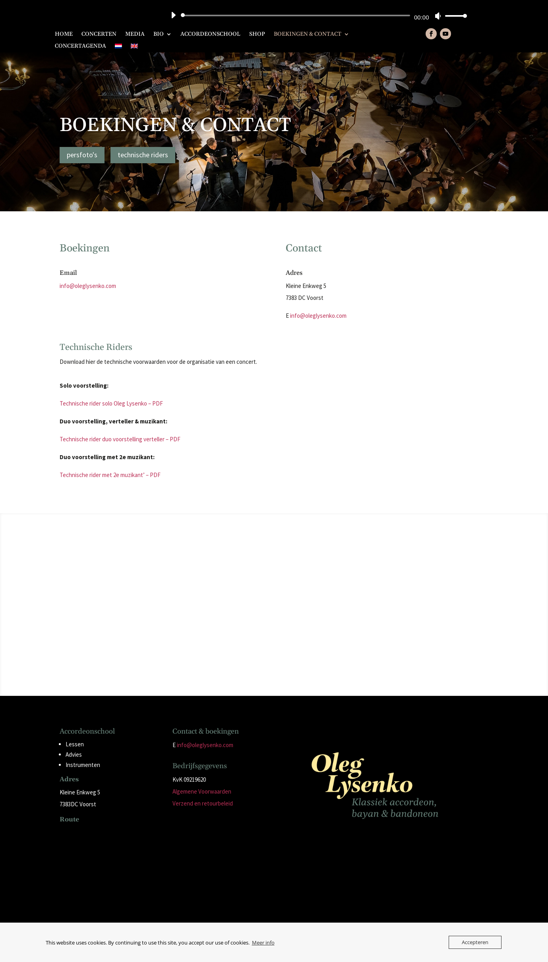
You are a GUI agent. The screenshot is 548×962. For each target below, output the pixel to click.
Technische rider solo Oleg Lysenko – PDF (111, 403)
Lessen (75, 744)
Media (135, 34)
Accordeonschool (210, 34)
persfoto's (82, 154)
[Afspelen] (173, 15)
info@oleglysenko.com (88, 286)
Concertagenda (80, 46)
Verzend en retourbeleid (202, 803)
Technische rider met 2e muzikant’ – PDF (110, 475)
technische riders (143, 154)
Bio (158, 34)
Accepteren (475, 942)
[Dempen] (437, 15)
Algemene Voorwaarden (201, 791)
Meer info (263, 942)
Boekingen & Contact (307, 34)
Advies (74, 754)
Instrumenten (83, 765)
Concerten (98, 34)
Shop (257, 34)
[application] (316, 15)
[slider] (297, 15)
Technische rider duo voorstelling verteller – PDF (120, 439)
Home (64, 34)
